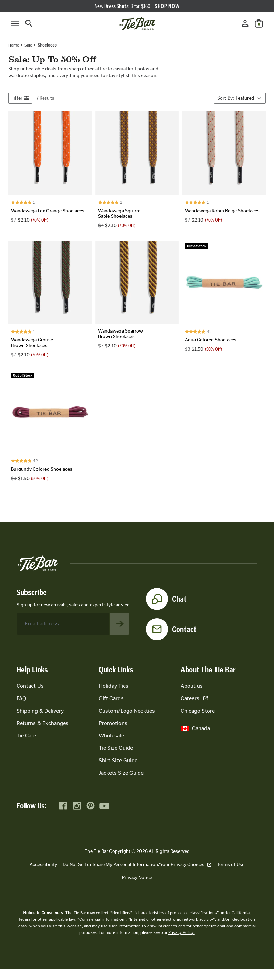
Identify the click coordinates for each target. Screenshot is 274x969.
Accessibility (43, 864)
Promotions (113, 723)
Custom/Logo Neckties (127, 710)
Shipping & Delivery (40, 710)
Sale (28, 45)
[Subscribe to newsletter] (119, 624)
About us (192, 686)
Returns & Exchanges (42, 723)
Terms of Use (230, 864)
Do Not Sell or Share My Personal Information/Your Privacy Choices (137, 864)
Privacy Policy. (181, 932)
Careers (194, 698)
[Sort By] (240, 98)
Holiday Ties (113, 686)
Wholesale (111, 735)
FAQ (21, 698)
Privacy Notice (137, 877)
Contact (184, 629)
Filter (20, 98)
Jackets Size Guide (121, 772)
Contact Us (30, 686)
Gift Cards (111, 698)
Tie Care (26, 735)
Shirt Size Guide (118, 760)
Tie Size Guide (116, 748)
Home (13, 45)
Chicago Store (198, 710)
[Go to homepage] (137, 23)
